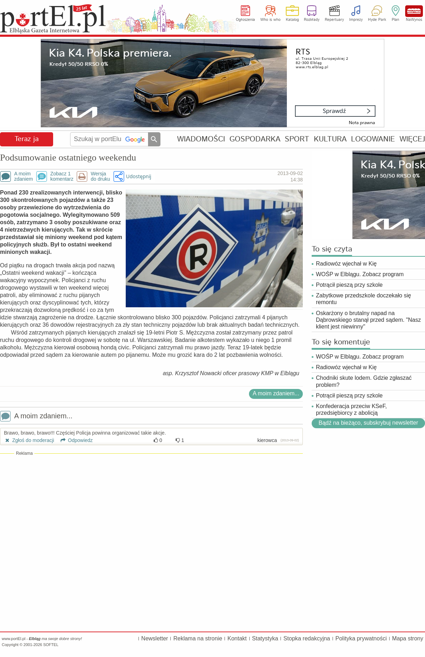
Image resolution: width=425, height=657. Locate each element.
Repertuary (334, 20)
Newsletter (154, 638)
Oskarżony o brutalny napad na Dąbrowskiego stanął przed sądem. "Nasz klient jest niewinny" (368, 320)
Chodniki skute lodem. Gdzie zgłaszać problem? (364, 381)
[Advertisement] (151, 507)
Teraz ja (27, 139)
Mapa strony (407, 638)
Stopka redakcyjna (306, 638)
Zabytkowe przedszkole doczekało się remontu (363, 298)
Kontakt (236, 638)
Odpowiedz (74, 440)
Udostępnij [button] (138, 176)
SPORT (297, 139)
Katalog (292, 20)
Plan (395, 20)
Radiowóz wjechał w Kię (346, 264)
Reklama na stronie (197, 638)
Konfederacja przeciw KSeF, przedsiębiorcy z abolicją (351, 409)
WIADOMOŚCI (201, 139)
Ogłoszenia (245, 20)
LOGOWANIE (373, 139)
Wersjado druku (100, 176)
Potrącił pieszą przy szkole (349, 285)
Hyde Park (377, 20)
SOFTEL (50, 645)
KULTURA (330, 139)
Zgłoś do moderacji (29, 440)
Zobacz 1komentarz (61, 176)
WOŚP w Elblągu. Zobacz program (360, 274)
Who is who (270, 20)
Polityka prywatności (361, 638)
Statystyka (265, 638)
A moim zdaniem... (276, 393)
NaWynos (414, 11)
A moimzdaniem (23, 176)
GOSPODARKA (255, 139)
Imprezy (356, 20)
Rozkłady (311, 20)
